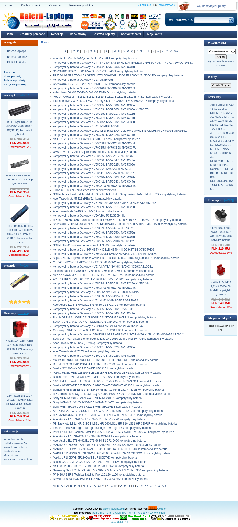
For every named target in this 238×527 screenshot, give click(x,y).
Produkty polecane (32, 34)
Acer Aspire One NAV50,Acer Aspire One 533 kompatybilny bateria (95, 58)
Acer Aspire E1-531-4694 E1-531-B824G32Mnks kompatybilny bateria (97, 436)
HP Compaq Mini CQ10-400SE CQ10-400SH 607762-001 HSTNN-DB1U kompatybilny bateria (112, 394)
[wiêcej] (23, 95)
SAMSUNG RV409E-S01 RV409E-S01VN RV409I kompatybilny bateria (98, 71)
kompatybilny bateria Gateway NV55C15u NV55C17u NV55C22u (94, 113)
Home (9, 34)
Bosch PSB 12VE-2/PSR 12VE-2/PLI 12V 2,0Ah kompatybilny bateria (96, 377)
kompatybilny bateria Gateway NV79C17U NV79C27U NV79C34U (94, 287)
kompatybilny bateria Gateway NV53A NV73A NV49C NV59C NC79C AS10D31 (103, 266)
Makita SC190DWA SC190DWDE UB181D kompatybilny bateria (93, 368)
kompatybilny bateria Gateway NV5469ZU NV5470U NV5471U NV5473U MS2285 (104, 203)
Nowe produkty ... (14, 76)
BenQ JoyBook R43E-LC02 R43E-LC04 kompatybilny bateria (19, 179)
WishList (161, 512)
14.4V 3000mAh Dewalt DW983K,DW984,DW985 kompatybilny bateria (221, 233)
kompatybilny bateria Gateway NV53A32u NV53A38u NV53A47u (93, 169)
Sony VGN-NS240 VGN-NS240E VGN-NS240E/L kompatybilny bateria (97, 398)
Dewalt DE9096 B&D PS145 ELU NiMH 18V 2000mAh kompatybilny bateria (100, 364)
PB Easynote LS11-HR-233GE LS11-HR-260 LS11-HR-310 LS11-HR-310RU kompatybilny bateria (115, 423)
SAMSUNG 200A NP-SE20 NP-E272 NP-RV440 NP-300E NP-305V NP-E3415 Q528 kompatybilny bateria (120, 224)
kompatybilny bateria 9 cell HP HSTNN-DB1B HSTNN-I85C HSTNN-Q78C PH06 (103, 249)
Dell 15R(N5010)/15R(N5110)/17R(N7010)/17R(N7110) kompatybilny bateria (19, 128)
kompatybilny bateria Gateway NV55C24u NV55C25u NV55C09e (94, 164)
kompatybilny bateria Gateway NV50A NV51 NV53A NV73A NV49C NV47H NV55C (105, 253)
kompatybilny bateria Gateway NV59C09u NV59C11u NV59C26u (94, 207)
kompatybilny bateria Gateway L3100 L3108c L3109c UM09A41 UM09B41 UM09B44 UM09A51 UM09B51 (120, 130)
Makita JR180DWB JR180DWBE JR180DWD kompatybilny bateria (95, 457)
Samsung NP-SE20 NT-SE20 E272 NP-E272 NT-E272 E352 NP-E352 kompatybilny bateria (110, 470)
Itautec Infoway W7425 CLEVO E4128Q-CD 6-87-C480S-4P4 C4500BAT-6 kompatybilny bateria (113, 101)
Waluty (212, 77)
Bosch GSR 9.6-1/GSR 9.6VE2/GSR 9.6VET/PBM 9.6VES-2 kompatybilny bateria (104, 317)
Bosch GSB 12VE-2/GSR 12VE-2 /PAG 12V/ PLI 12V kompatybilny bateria (100, 462)
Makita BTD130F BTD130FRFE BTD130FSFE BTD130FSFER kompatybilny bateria (105, 360)
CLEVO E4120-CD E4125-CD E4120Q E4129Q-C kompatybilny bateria (98, 262)
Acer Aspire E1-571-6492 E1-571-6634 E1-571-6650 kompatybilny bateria (99, 440)
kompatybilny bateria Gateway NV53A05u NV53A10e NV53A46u (93, 156)
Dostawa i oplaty (103, 34)
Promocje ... (11, 72)
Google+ (162, 508)
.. (19, 293)
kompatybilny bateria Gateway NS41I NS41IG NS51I (86, 126)
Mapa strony (78, 34)
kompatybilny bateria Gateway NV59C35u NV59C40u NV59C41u (94, 313)
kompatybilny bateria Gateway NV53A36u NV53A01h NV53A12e (93, 241)
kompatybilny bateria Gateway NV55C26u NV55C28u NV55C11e (94, 135)
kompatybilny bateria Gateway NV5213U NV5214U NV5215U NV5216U (98, 326)
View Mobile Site (120, 522)
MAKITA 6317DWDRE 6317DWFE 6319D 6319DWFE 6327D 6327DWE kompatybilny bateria (111, 453)
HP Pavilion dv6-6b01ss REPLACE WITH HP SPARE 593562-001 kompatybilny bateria (107, 415)
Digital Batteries (17, 62)
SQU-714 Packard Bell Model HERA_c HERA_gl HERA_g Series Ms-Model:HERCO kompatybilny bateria (119, 194)
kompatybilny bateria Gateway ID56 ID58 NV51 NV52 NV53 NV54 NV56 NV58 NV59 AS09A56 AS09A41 (119, 334)
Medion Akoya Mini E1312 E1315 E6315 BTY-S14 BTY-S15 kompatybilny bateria (103, 275)
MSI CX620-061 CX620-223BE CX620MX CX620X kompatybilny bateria (98, 466)
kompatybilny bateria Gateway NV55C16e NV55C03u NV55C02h (94, 177)
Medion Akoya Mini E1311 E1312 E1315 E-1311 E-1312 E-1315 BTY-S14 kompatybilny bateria (112, 96)
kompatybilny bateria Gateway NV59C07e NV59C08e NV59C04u (94, 236)
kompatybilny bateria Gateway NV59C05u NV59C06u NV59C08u (94, 105)
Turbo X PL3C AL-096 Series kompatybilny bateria (84, 190)
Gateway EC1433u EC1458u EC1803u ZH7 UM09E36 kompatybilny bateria (100, 330)
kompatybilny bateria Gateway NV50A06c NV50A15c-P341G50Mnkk (96, 292)
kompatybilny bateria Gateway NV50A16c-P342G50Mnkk (89, 215)
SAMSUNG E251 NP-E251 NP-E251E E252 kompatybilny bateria (94, 84)
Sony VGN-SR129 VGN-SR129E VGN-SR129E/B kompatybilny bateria (97, 406)
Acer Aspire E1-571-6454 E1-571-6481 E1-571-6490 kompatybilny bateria (99, 419)
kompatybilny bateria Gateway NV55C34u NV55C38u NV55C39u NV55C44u (101, 283)
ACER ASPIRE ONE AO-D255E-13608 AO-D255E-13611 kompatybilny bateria (102, 279)
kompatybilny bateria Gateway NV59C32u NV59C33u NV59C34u (94, 67)
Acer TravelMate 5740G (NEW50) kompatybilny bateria (87, 211)
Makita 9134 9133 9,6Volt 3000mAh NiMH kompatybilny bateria (220, 288)
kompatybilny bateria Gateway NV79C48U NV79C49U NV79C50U (94, 88)
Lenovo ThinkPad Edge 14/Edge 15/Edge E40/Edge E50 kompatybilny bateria (102, 428)
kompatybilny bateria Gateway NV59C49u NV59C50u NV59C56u (94, 232)
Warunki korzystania (15, 447)
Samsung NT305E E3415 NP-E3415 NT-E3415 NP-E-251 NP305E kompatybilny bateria (108, 389)
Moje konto (154, 34)
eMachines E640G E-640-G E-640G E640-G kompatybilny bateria (94, 92)
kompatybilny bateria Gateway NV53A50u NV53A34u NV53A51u (93, 296)
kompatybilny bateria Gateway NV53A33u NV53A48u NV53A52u (93, 228)
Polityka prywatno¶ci (15, 443)
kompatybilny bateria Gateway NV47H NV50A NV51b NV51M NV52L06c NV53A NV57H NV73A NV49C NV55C (123, 62)
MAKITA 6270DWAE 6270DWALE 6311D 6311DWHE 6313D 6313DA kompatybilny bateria (110, 449)
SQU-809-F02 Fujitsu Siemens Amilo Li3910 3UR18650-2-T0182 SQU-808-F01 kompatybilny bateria (116, 258)
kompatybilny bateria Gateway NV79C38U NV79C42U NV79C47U (94, 143)
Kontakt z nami (30, 5)
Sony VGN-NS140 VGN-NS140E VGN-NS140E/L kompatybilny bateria (97, 402)
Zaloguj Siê (144, 5)
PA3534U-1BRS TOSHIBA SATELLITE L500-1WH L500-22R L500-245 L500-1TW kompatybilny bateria (118, 75)
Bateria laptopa (16, 51)
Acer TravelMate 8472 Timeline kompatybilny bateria (86, 351)
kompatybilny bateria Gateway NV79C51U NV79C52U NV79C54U (94, 186)
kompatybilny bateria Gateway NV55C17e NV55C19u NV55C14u (94, 118)
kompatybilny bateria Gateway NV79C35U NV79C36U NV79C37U (94, 147)
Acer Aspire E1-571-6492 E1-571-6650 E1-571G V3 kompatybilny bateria (99, 304)
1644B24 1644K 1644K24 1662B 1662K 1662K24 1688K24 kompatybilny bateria (19, 347)
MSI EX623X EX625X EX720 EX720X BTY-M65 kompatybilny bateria (96, 139)
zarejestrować (167, 5)
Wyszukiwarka (217, 42)
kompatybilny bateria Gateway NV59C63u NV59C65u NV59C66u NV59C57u (101, 109)
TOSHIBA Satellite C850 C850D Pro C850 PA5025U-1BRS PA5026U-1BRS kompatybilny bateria (19, 234)
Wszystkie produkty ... (16, 84)
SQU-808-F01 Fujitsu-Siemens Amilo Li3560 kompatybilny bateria (94, 245)
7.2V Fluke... (217, 128)
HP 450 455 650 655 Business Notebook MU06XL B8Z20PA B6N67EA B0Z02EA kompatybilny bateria (117, 220)
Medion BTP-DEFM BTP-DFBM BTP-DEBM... (222, 172)
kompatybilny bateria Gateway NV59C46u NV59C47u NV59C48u (94, 160)
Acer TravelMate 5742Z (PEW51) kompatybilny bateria (87, 198)
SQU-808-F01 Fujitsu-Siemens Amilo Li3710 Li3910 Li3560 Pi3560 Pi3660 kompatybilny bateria (113, 338)
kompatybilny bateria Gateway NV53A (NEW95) (83, 79)
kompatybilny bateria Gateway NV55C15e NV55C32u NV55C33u (94, 122)
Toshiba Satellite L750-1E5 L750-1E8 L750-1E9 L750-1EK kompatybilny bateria (103, 270)
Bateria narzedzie (18, 57)
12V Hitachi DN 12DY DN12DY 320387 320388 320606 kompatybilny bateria (19, 401)
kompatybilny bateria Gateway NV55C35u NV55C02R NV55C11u (94, 309)
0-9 (176, 51)
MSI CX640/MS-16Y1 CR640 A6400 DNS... (222, 185)
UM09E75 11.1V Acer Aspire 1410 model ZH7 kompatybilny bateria (95, 152)
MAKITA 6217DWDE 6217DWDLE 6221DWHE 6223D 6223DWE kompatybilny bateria (107, 445)
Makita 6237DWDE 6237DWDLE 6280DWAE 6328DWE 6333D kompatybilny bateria (106, 385)
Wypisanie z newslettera (18, 459)
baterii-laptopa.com (114, 508)
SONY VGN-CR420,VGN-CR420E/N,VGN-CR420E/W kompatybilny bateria (100, 321)
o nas (8, 5)
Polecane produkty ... (16, 80)
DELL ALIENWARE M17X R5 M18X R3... (221, 152)
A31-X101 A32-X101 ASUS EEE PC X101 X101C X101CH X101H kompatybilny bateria (108, 411)
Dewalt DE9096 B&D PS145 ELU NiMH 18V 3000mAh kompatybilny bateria (100, 479)
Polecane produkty (81, 5)
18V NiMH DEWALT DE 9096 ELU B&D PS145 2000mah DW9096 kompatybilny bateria (108, 381)
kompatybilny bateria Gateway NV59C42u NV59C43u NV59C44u (94, 181)
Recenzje (57, 34)
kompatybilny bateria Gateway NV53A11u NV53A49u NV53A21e (93, 173)
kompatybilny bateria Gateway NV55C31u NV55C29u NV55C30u (94, 347)
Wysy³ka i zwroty (13, 439)
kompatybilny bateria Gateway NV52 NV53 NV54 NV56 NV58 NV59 (95, 300)
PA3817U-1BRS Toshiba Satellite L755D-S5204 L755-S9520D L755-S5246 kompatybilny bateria (113, 432)
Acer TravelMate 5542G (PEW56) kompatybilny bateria (87, 343)
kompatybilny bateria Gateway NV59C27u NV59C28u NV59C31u (94, 355)
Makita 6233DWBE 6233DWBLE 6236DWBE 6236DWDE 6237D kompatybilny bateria (107, 372)
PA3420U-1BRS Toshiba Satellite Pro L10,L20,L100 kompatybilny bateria (98, 474)
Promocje (55, 5)
